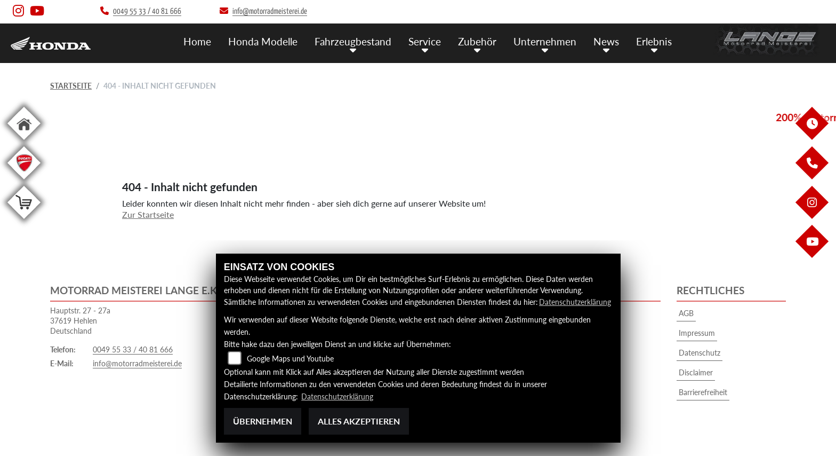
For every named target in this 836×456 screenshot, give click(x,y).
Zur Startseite (148, 214)
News (606, 41)
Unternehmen (544, 41)
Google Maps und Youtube (290, 358)
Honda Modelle (263, 41)
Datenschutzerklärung (575, 301)
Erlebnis (654, 41)
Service (424, 41)
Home (197, 41)
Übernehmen (262, 421)
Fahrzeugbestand (353, 41)
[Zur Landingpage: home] (24, 142)
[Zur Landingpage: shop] (24, 221)
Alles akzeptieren (359, 421)
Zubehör (477, 41)
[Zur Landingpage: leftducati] (24, 181)
